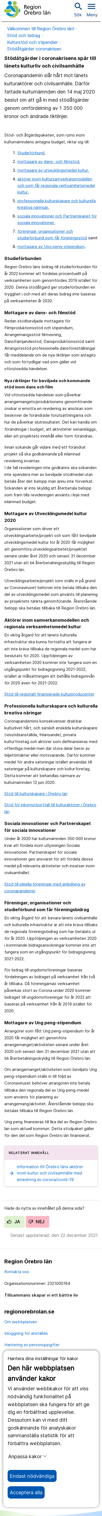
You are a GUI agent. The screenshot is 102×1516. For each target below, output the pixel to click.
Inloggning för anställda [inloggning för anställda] (26, 1333)
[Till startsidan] (27, 9)
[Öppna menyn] (92, 9)
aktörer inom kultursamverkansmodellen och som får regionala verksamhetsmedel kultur (56, 185)
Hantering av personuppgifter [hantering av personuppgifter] (32, 1344)
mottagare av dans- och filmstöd (48, 161)
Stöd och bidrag (23, 35)
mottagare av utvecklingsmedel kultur (52, 170)
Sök (77, 9)
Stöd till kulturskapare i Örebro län (35, 793)
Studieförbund (30, 152)
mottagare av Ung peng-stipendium (51, 246)
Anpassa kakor (27, 1456)
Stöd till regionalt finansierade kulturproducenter (49, 694)
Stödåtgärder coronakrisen (34, 49)
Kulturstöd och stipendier (32, 42)
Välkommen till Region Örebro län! (40, 28)
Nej (36, 1221)
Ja (13, 1221)
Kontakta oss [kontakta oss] (16, 1271)
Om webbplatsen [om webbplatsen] (20, 1321)
